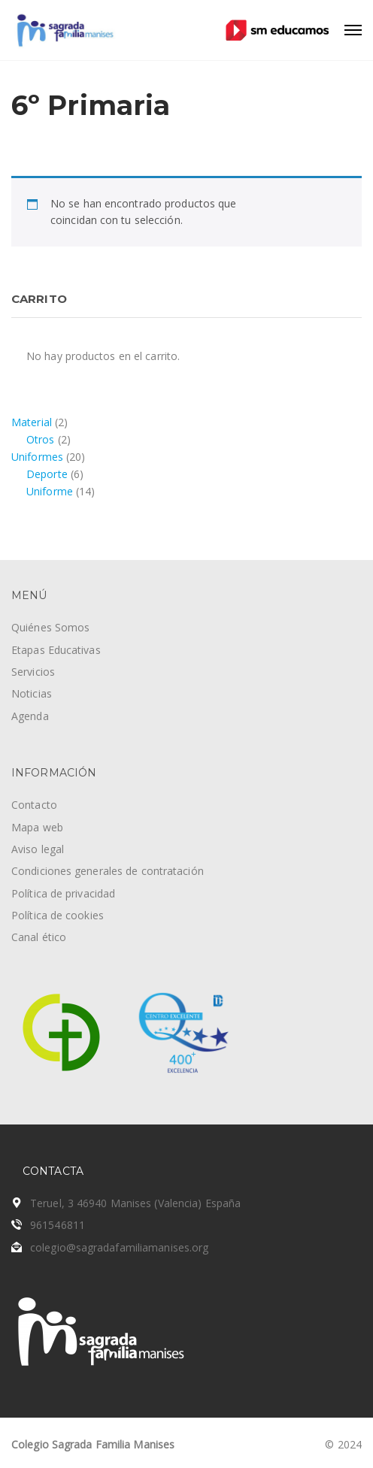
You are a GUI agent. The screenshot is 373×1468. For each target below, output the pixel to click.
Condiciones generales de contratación (107, 871)
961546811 (57, 1225)
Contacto (34, 805)
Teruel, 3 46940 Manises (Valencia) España (135, 1203)
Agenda (30, 716)
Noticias (31, 693)
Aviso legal (37, 849)
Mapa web (37, 827)
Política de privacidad (63, 893)
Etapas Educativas (56, 650)
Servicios (33, 671)
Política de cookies (57, 915)
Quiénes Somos (50, 627)
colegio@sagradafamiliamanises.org (119, 1247)
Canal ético (38, 937)
